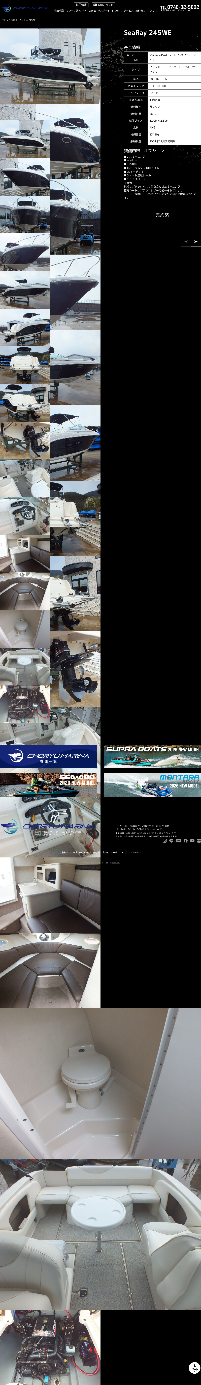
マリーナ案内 (73, 10)
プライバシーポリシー (113, 852)
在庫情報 (59, 10)
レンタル (117, 10)
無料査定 (140, 10)
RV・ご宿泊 (89, 10)
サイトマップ (134, 852)
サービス (129, 10)
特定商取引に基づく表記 (85, 852)
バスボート (104, 10)
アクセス (152, 10)
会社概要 (64, 852)
